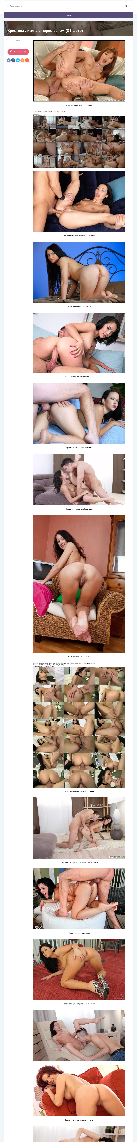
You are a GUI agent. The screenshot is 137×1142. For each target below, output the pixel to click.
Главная (68, 15)
